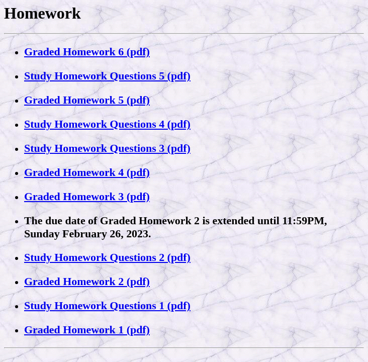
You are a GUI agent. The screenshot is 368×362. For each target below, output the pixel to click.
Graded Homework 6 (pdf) (87, 51)
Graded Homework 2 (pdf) (87, 281)
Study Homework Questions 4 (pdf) (107, 124)
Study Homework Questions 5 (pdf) (107, 75)
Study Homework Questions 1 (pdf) (107, 305)
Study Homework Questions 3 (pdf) (107, 148)
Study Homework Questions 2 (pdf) (107, 257)
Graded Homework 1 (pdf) (87, 329)
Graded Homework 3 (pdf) (87, 196)
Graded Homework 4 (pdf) (87, 172)
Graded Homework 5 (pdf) (87, 100)
